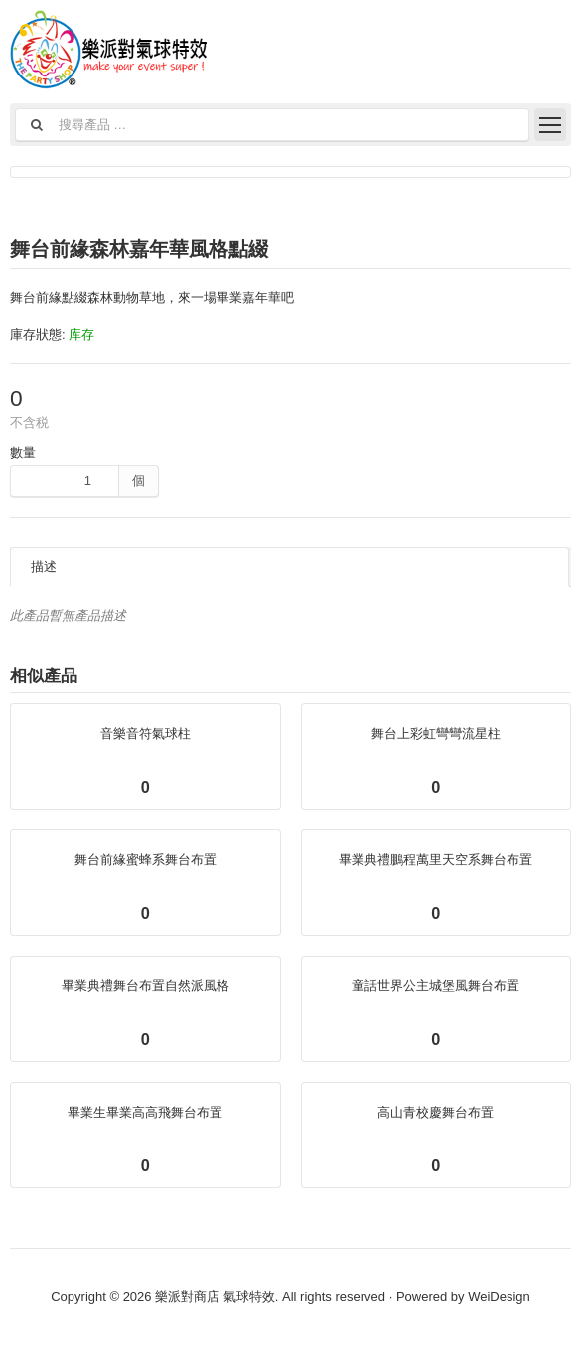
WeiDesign (499, 1296)
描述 (44, 566)
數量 (23, 452)
